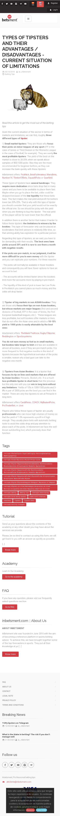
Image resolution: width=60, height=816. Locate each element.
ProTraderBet (8, 405)
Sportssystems (24, 336)
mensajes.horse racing (40, 493)
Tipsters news (29, 500)
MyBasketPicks (47, 402)
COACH (35, 402)
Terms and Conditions (13, 705)
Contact (6, 691)
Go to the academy (13, 577)
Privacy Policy (9, 700)
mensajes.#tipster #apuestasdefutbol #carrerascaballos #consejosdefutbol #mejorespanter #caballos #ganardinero (24, 471)
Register (52, 3)
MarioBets (52, 174)
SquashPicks (34, 177)
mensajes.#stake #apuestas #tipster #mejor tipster (22, 460)
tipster (24, 138)
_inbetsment (26, 72)
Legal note (7, 696)
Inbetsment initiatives (38, 497)
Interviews (7, 500)
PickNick (25, 174)
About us (6, 687)
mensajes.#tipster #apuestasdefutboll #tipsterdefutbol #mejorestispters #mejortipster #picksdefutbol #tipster (29, 477)
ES (33, 4)
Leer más (41, 810)
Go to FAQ (9, 607)
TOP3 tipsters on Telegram (15, 723)
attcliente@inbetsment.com (16, 782)
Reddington (7, 336)
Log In (53, 10)
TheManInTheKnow (30, 333)
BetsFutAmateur (38, 174)
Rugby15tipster (47, 333)
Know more (10, 550)
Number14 (7, 177)
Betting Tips (10, 74)
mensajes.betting (10, 493)
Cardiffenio (25, 402)
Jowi (21, 405)
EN (40, 4)
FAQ (4, 682)
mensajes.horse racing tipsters (15, 497)
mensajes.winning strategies (14, 504)
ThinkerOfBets (20, 177)
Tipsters (18, 500)
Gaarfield (48, 177)
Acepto (30, 810)
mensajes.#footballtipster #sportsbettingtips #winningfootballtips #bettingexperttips (27, 455)
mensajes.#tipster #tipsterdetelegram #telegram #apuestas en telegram (29, 482)
